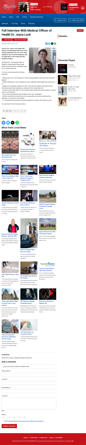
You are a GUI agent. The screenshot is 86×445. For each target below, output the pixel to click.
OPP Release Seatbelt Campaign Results (28, 296)
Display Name (6, 371)
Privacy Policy (43, 437)
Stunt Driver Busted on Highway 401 (47, 296)
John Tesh (33, 7)
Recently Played (67, 60)
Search (80, 30)
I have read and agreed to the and (24, 421)
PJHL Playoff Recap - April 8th (10, 269)
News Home (7, 39)
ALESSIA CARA (72, 91)
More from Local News (21, 39)
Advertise (5, 23)
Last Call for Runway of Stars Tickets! (28, 198)
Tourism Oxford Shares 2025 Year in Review (47, 266)
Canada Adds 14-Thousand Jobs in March (47, 138)
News (11, 17)
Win (17, 17)
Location (5, 379)
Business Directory (36, 17)
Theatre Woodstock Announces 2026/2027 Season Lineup (10, 329)
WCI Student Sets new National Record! (10, 144)
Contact (51, 437)
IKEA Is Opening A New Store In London (28, 235)
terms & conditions (37, 421)
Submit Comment (9, 426)
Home (4, 17)
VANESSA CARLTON (73, 100)
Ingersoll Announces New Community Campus (47, 226)
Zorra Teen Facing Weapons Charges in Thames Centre (28, 173)
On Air (23, 23)
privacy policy (25, 421)
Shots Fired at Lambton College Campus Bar (47, 171)
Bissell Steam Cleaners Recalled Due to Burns (28, 141)
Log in (5, 366)
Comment (5, 396)
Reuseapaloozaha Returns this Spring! (28, 270)
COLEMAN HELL (74, 7)
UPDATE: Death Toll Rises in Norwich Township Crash (47, 199)
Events (24, 17)
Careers (26, 437)
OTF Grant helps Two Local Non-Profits (28, 327)
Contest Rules (34, 437)
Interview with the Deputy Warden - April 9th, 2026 (10, 227)
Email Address (6, 387)
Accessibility (58, 437)
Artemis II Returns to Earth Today (10, 198)
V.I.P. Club (14, 23)
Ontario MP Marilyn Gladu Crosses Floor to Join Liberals (10, 297)
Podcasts (31, 23)
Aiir (73, 441)
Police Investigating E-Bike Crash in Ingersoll (10, 172)
